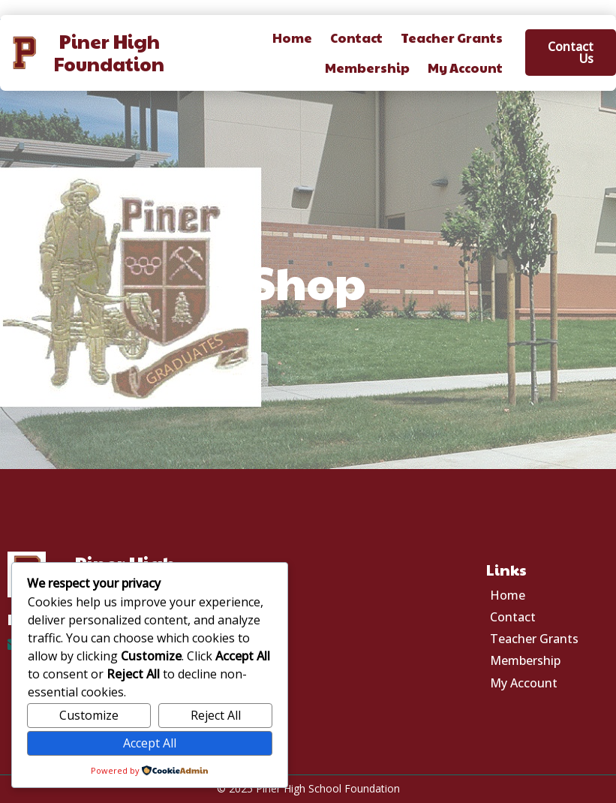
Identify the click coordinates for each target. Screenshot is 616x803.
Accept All (149, 743)
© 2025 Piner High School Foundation (308, 788)
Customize (89, 715)
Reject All (216, 715)
